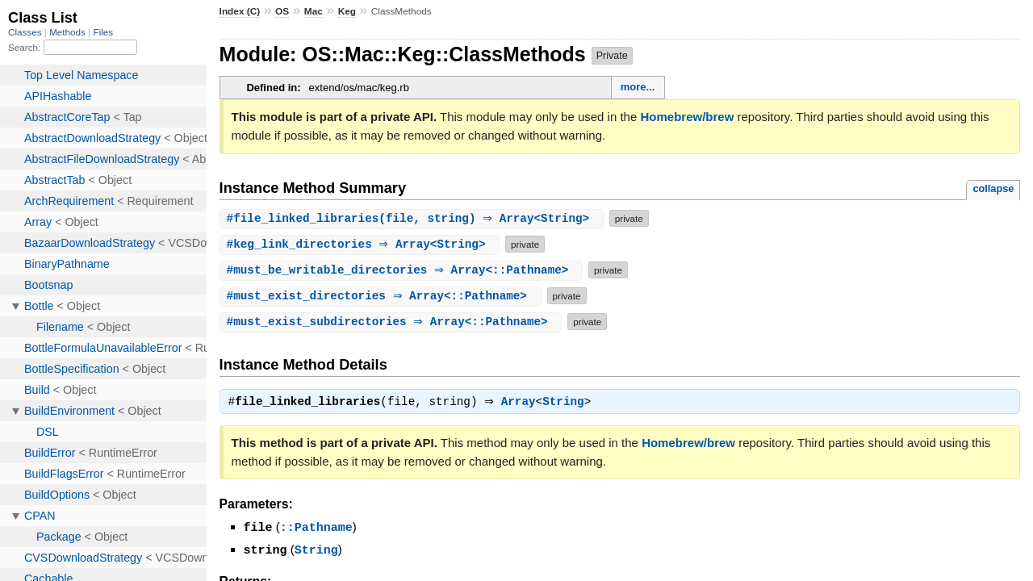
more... (638, 87)
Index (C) (240, 11)
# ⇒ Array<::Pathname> (403, 270)
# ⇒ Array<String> (362, 244)
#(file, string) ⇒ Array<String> (413, 218)
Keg (347, 11)
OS (282, 11)
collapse (993, 188)
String (567, 403)
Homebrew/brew (687, 116)
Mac (313, 11)
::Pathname (316, 528)
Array (522, 403)
